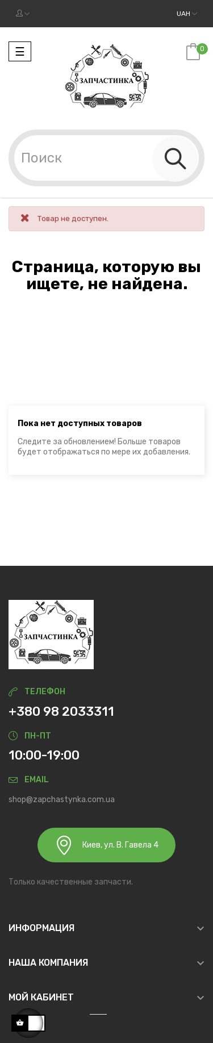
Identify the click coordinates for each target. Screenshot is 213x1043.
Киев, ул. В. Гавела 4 (106, 845)
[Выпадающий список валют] (186, 13)
